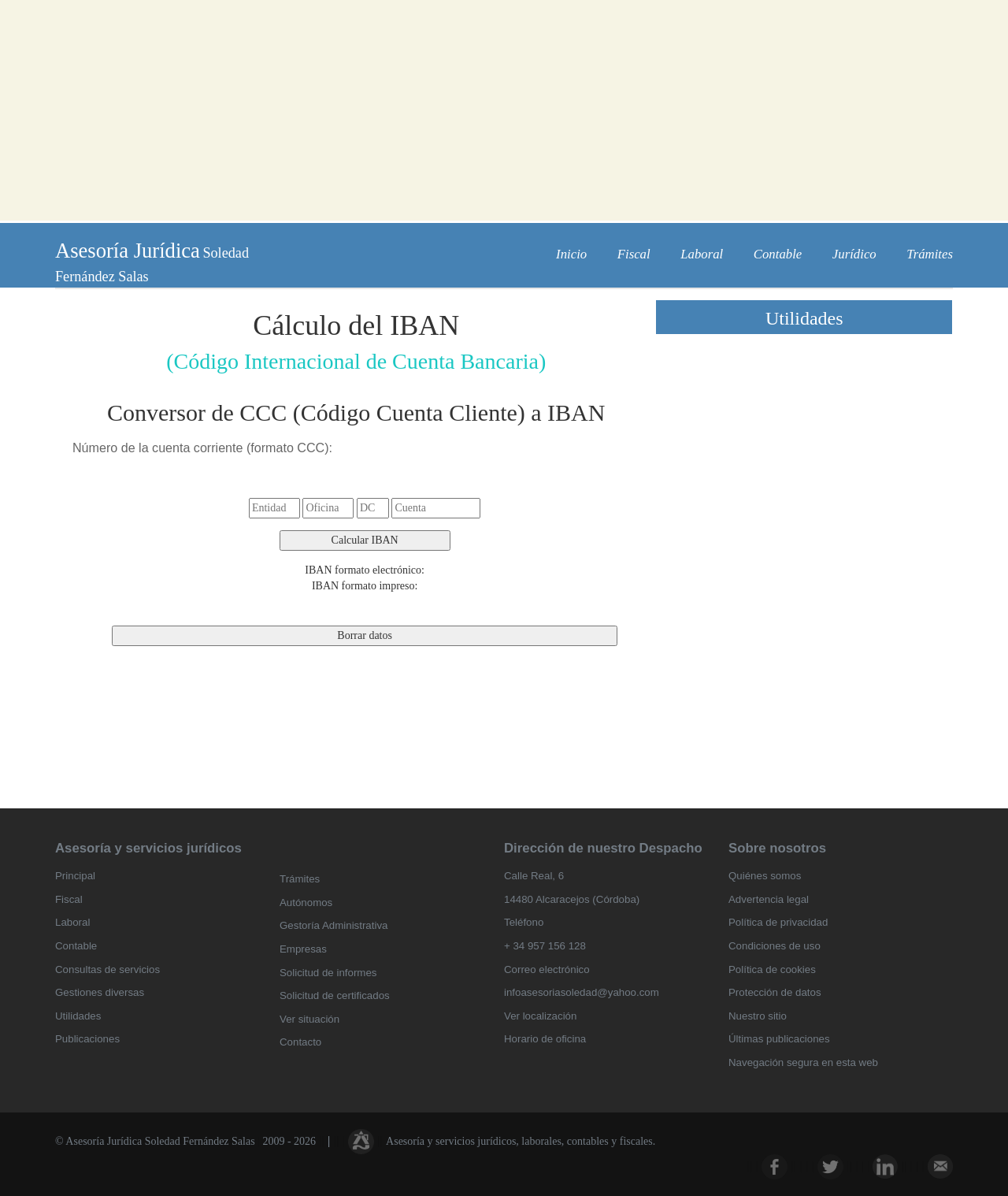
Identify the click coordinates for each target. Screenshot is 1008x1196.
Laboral (701, 254)
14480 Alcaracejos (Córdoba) (571, 899)
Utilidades (78, 1016)
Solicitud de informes (328, 973)
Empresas (303, 949)
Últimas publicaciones (779, 1039)
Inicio (571, 254)
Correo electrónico (547, 969)
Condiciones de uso (774, 946)
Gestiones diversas (99, 992)
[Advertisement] (504, 110)
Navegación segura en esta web (803, 1062)
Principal (75, 876)
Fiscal (633, 254)
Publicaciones (87, 1039)
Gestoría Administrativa (333, 925)
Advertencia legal (768, 899)
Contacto (300, 1042)
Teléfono (523, 922)
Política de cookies (772, 969)
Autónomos (306, 902)
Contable (778, 254)
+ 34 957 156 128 (545, 946)
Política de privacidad (778, 922)
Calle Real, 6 (534, 876)
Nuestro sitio (757, 1016)
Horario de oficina (545, 1039)
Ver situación (309, 1019)
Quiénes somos (764, 876)
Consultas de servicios (107, 969)
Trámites (929, 254)
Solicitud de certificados (335, 995)
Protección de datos (774, 992)
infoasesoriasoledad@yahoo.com (581, 992)
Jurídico (854, 254)
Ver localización (540, 1016)
